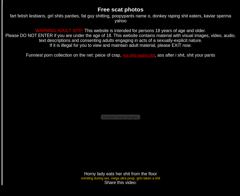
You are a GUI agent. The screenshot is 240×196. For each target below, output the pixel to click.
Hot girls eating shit (138, 55)
